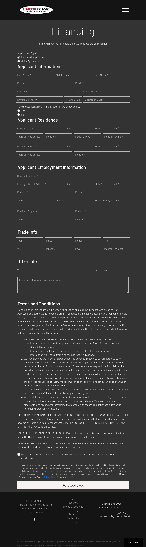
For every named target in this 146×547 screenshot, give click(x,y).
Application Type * (27, 53)
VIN (19, 248)
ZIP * (116, 128)
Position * (22, 192)
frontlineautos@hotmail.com (36, 504)
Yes (23, 110)
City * (68, 128)
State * (98, 128)
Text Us (133, 542)
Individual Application (33, 57)
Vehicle (21, 270)
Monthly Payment (113, 248)
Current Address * (27, 128)
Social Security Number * (89, 91)
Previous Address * (27, 146)
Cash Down (101, 270)
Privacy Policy (50, 477)
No (22, 114)
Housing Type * (83, 136)
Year (19, 240)
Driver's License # (27, 99)
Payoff (78, 248)
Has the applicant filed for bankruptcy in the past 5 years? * (49, 106)
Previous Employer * (28, 211)
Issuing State (73, 99)
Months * (51, 136)
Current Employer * (27, 175)
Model (78, 240)
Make (49, 240)
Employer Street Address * (31, 184)
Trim (106, 240)
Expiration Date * (94, 99)
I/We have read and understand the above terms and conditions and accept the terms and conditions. (70, 456)
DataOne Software (67, 542)
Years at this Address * (29, 136)
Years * (21, 200)
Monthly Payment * (114, 136)
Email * (79, 83)
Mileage (50, 248)
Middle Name (63, 75)
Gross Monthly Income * (107, 200)
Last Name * (101, 75)
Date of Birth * (25, 91)
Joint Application (30, 61)
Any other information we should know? (40, 279)
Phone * (21, 83)
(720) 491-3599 (34, 500)
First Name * (24, 75)
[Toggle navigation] (125, 10)
